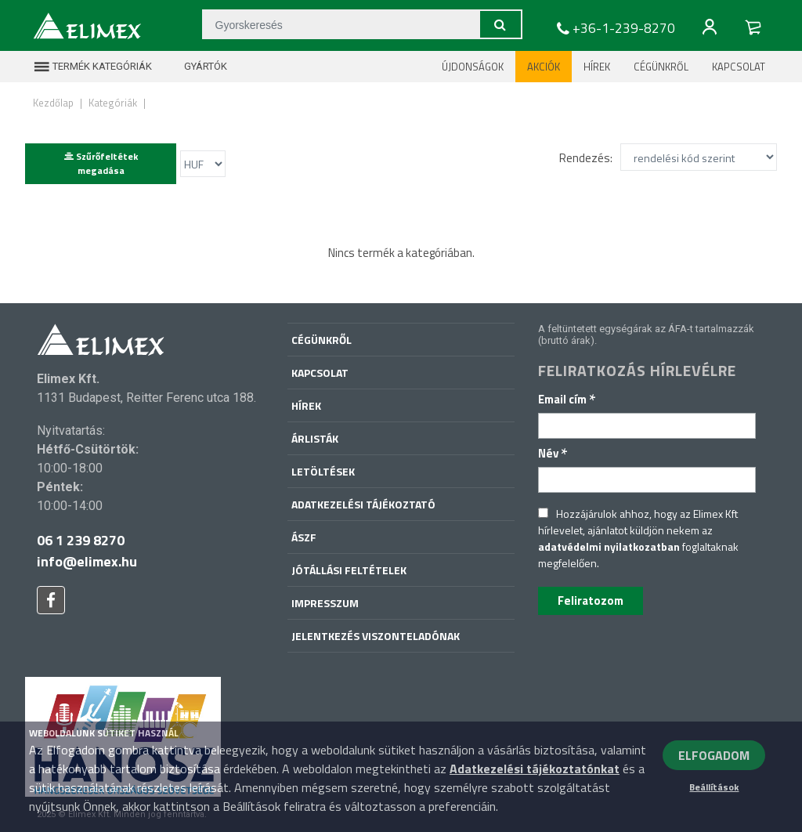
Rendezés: (585, 158)
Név (553, 453)
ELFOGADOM (714, 755)
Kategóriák (113, 102)
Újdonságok (473, 66)
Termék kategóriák (92, 66)
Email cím (567, 399)
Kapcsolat (738, 66)
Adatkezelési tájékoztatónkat (535, 768)
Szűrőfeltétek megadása (101, 163)
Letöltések (323, 471)
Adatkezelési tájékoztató (363, 504)
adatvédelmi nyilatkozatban (609, 546)
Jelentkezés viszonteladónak (375, 636)
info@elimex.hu (87, 561)
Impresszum (325, 603)
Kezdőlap (53, 102)
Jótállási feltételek (348, 570)
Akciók (543, 66)
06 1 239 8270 (81, 540)
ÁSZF (303, 537)
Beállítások (714, 787)
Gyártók (195, 66)
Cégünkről (661, 66)
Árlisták (314, 438)
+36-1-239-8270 (614, 28)
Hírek (596, 66)
